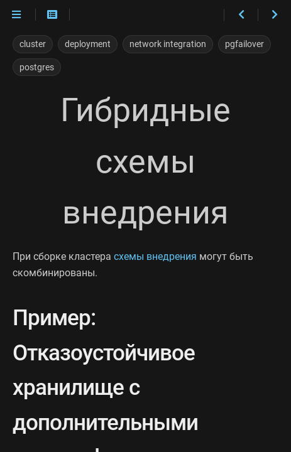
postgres (36, 67)
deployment (88, 44)
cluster (32, 44)
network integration (167, 44)
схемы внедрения (155, 256)
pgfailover (244, 44)
